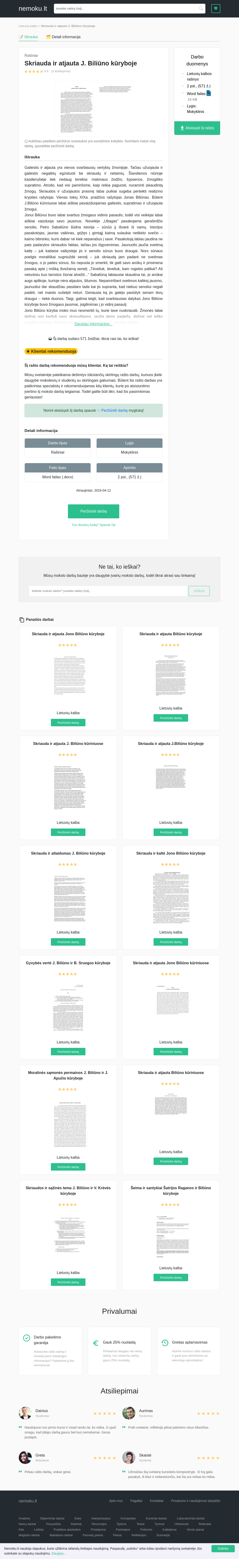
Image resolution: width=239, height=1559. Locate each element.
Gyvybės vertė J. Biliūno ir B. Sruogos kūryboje (68, 963)
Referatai (205, 1524)
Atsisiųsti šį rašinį (197, 128)
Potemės (146, 1529)
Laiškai (38, 1529)
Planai (117, 1535)
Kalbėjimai (169, 1529)
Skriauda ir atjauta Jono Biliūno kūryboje (68, 634)
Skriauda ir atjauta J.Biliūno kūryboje (171, 744)
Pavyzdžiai (53, 1524)
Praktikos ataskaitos (67, 1529)
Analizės (24, 1518)
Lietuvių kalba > (29, 26)
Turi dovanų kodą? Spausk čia (94, 525)
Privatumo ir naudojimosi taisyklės (195, 1501)
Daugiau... (59, 1553)
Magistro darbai (29, 1535)
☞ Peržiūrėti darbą (112, 410)
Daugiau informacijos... (94, 324)
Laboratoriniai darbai (191, 1518)
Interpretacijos (101, 1518)
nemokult (33, 8)
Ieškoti (199, 591)
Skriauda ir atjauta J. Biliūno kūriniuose (68, 744)
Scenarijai (163, 1535)
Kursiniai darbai (156, 1518)
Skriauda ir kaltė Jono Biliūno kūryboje (170, 853)
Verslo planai (195, 1529)
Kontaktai (156, 1501)
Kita (21, 1529)
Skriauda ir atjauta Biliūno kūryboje (171, 634)
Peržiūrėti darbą (94, 511)
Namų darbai (27, 1524)
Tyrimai (159, 1524)
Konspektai (128, 1518)
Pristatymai (98, 1529)
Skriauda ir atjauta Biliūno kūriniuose (171, 1073)
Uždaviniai (182, 1524)
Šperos (121, 1524)
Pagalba (136, 1501)
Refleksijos (139, 1535)
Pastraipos (123, 1529)
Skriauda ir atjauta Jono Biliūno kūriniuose (171, 963)
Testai (140, 1524)
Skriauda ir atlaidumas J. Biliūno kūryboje (68, 853)
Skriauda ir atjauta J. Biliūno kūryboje (68, 26)
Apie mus (116, 1501)
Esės (77, 1518)
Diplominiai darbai (52, 1518)
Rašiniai (57, 452)
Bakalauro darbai (61, 1535)
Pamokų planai (93, 1535)
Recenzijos (99, 1524)
